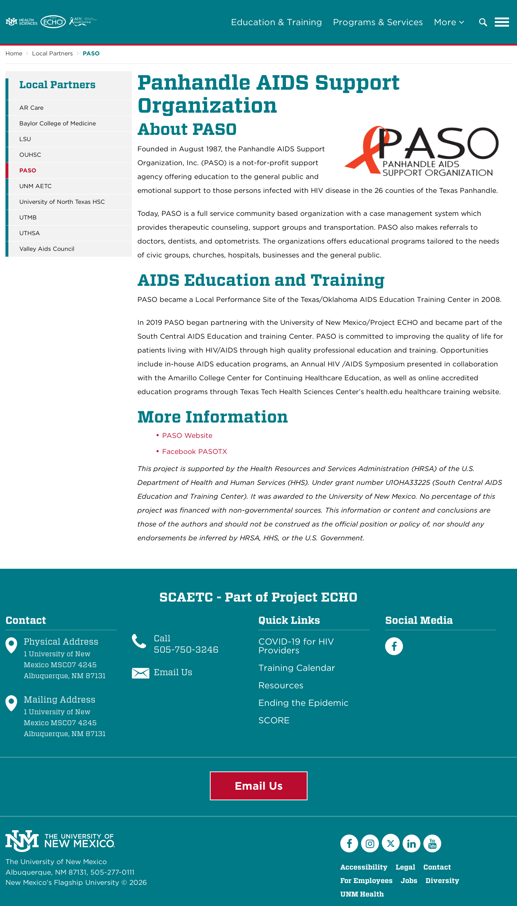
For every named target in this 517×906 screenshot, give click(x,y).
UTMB (28, 218)
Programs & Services (378, 22)
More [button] (449, 22)
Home (13, 53)
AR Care (31, 108)
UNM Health (362, 894)
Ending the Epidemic (303, 703)
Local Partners (52, 53)
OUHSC (30, 155)
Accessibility (364, 867)
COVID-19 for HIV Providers (296, 646)
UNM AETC (35, 186)
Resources (280, 685)
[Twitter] (391, 843)
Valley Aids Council (46, 249)
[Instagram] (370, 843)
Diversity (442, 880)
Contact (437, 867)
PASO (91, 53)
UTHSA (29, 233)
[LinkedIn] (411, 843)
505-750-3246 (186, 649)
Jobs (409, 880)
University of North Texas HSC (62, 202)
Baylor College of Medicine (57, 124)
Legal (405, 867)
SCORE (274, 720)
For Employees (366, 880)
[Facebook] (394, 646)
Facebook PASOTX (194, 451)
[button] (483, 22)
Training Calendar (296, 668)
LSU (25, 139)
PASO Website (188, 435)
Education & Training (276, 22)
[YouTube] (432, 843)
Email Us (259, 785)
